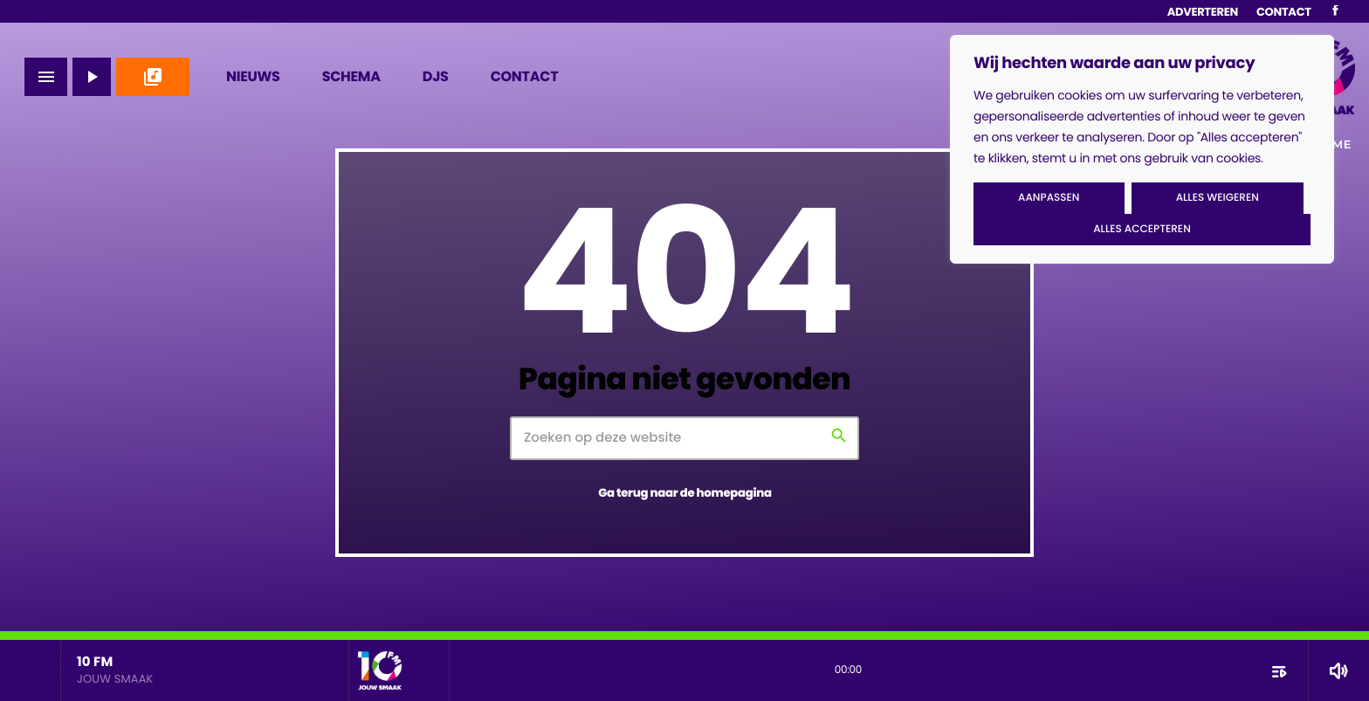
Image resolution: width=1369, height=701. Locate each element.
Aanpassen (1048, 197)
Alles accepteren (1142, 229)
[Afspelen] (91, 77)
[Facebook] (1335, 11)
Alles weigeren (1217, 197)
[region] (1142, 149)
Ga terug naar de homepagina (685, 493)
